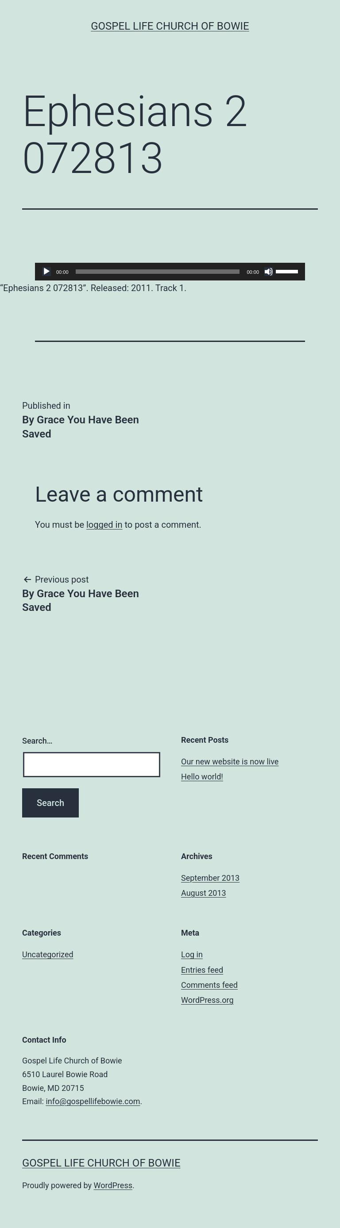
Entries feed (202, 970)
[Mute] (268, 271)
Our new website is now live (229, 761)
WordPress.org (207, 1000)
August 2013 (203, 893)
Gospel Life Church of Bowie (170, 26)
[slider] (158, 271)
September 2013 (210, 878)
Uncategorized (47, 954)
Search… (37, 740)
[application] (170, 271)
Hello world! (202, 776)
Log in (192, 954)
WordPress (113, 1185)
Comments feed (209, 985)
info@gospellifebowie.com (93, 1101)
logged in (104, 524)
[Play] (46, 271)
